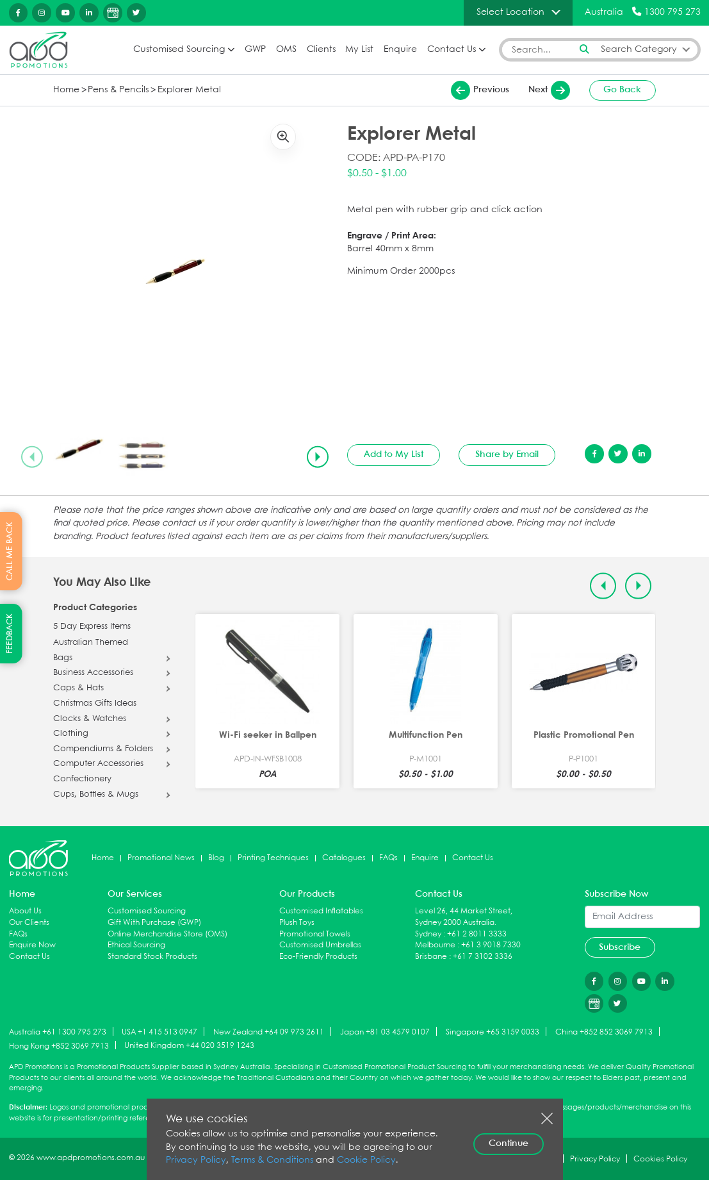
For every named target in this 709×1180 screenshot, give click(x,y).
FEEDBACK (10, 633)
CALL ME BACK (10, 551)
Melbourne (435, 945)
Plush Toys (296, 922)
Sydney (428, 934)
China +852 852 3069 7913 (604, 1032)
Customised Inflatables (321, 911)
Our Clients (29, 922)
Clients (321, 50)
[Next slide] (318, 457)
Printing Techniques (273, 857)
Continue (508, 1143)
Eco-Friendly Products (318, 956)
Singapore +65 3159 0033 (492, 1032)
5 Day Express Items (92, 627)
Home (66, 90)
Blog (216, 857)
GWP (255, 50)
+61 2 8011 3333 (477, 934)
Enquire (400, 50)
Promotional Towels (314, 934)
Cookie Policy (366, 1160)
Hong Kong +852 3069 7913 (59, 1045)
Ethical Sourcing (136, 945)
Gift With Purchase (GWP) (154, 922)
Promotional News (161, 857)
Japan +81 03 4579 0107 (385, 1032)
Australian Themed (90, 643)
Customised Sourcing (179, 50)
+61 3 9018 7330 (491, 945)
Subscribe (619, 947)
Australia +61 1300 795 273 (57, 1032)
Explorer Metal (189, 90)
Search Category (639, 50)
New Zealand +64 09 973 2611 (268, 1032)
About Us (25, 911)
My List (359, 50)
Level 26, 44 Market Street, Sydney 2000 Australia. (463, 917)
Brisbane (431, 956)
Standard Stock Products (152, 956)
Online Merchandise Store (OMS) (167, 934)
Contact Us (451, 50)
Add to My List (393, 454)
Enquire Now (32, 945)
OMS (286, 50)
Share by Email (507, 454)
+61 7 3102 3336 (482, 956)
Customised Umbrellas (320, 945)
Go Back (622, 89)
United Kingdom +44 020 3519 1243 (189, 1045)
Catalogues (344, 857)
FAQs (388, 857)
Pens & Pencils (118, 90)
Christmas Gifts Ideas (94, 704)
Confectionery (82, 779)
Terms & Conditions (272, 1160)
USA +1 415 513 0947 (159, 1032)
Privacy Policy (196, 1160)
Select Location (510, 12)
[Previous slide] (32, 457)
